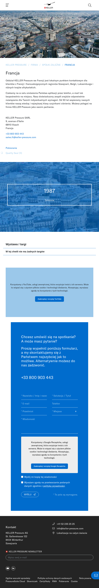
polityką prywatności (54, 485)
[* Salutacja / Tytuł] (65, 396)
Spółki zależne (51, 64)
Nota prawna (85, 578)
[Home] (49, 5)
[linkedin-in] (13, 568)
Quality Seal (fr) (14, 153)
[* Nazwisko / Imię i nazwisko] (34, 396)
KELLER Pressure (16, 64)
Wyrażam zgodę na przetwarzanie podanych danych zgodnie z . (47, 484)
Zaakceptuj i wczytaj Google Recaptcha (49, 466)
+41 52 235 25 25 (63, 523)
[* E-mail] (34, 404)
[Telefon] (65, 404)
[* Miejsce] (65, 411)
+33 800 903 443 (15, 133)
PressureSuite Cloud (15, 581)
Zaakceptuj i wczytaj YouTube (49, 299)
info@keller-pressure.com (67, 528)
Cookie (74, 581)
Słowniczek (32, 581)
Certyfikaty (45, 581)
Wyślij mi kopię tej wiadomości (40, 476)
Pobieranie (64, 581)
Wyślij (30, 494)
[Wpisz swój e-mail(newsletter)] (49, 557)
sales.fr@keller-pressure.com (21, 137)
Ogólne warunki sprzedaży (18, 578)
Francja (69, 64)
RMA (54, 581)
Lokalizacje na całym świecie (69, 533)
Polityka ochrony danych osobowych (55, 578)
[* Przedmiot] (34, 411)
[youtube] (8, 568)
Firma (34, 64)
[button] (97, 197)
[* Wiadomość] (49, 424)
